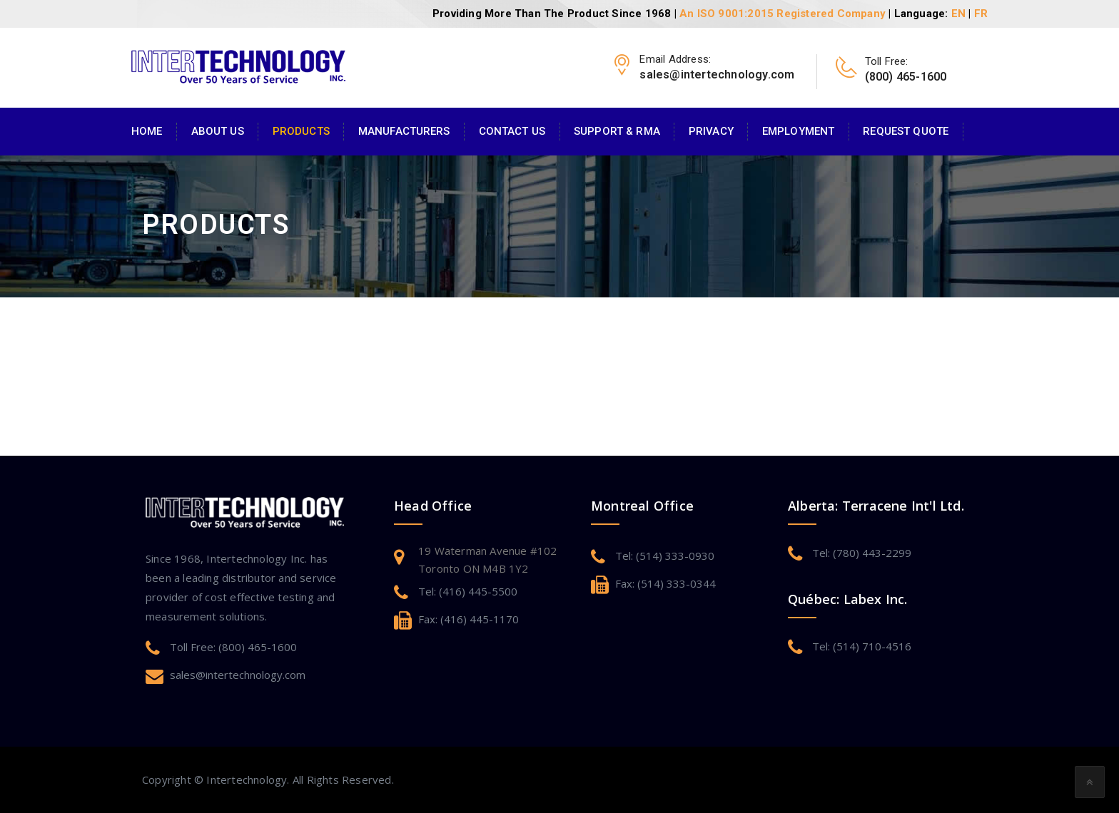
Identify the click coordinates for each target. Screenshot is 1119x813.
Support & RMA (617, 131)
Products (301, 131)
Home (147, 131)
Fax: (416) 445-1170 (468, 619)
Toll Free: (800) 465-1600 (233, 647)
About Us (217, 131)
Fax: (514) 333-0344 (665, 583)
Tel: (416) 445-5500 (467, 591)
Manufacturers (404, 131)
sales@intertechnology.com (237, 675)
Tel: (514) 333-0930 (664, 555)
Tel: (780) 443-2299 (861, 553)
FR (981, 13)
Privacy (711, 131)
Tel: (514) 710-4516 (861, 646)
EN (958, 13)
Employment (798, 131)
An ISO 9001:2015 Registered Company (782, 13)
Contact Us (512, 131)
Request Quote (905, 131)
